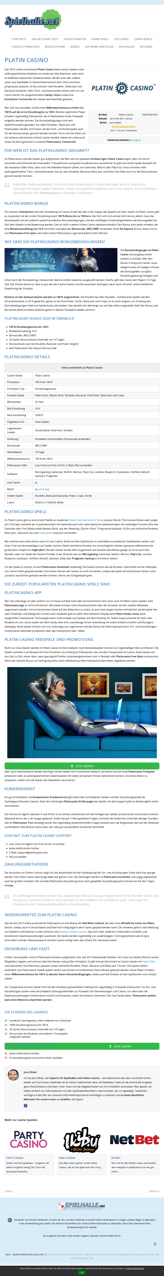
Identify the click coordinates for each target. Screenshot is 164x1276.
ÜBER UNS (88, 1258)
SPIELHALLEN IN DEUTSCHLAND (105, 1254)
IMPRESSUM (131, 1254)
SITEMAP (75, 1258)
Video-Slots (148, 961)
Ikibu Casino (67, 1158)
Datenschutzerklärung (135, 1268)
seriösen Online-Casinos (73, 931)
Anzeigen (134, 140)
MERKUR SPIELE (55, 1254)
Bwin (8, 1191)
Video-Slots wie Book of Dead (86, 520)
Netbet (116, 1158)
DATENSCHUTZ (148, 1254)
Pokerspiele (45, 533)
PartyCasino (15, 1158)
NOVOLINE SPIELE (76, 1254)
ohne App (44, 489)
